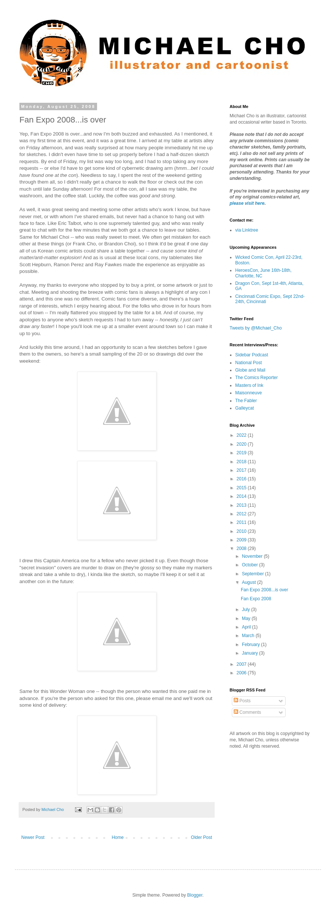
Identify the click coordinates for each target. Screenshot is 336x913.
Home (118, 837)
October (250, 564)
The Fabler (246, 400)
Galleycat (244, 408)
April (247, 627)
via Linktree (246, 230)
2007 (242, 664)
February (251, 644)
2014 (242, 496)
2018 (242, 461)
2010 (242, 531)
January (250, 653)
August (249, 582)
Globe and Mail (250, 370)
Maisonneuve (248, 392)
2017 (242, 470)
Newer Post (32, 837)
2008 (242, 548)
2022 (242, 435)
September (253, 573)
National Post (248, 362)
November (253, 556)
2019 (242, 452)
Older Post (201, 837)
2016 (242, 478)
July (246, 609)
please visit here (247, 203)
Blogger (194, 895)
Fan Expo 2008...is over (264, 589)
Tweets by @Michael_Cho (256, 328)
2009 (242, 540)
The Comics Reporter (256, 377)
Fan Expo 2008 (256, 598)
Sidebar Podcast (251, 354)
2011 (242, 522)
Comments (247, 712)
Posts (242, 700)
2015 (242, 487)
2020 (242, 444)
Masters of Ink (249, 385)
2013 (242, 505)
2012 (242, 513)
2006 (242, 672)
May (247, 618)
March (249, 635)
